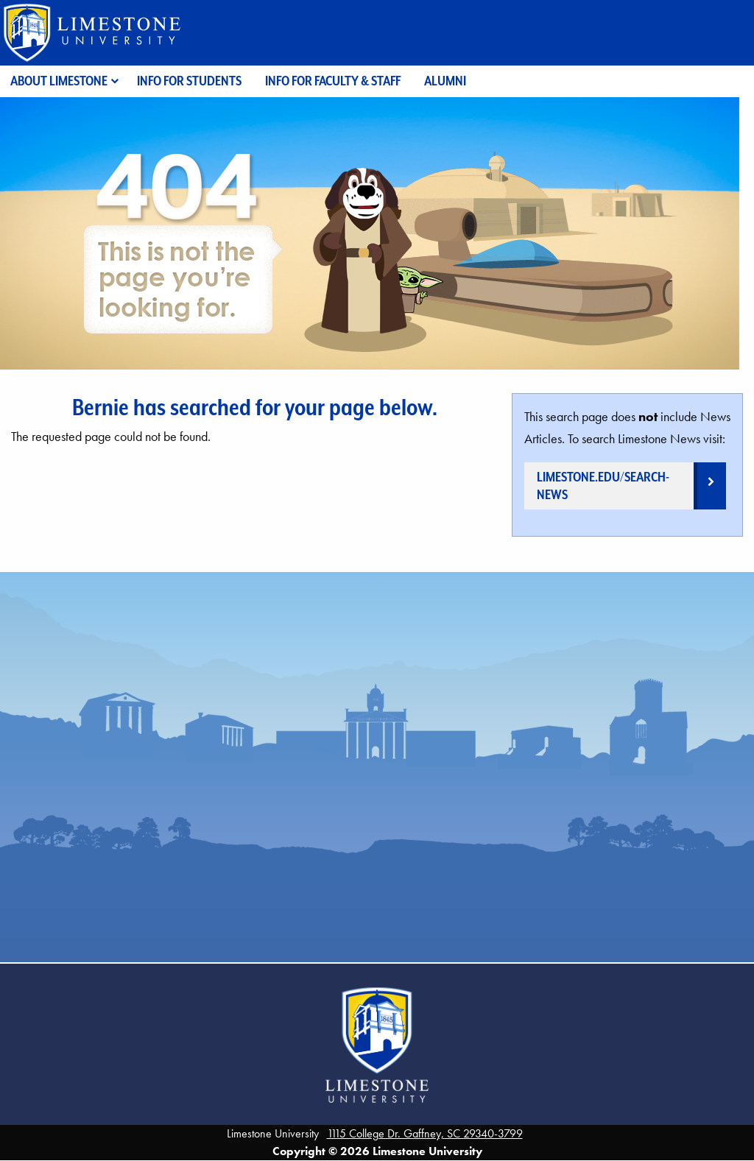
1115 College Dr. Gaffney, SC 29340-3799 (425, 1133)
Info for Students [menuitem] (189, 80)
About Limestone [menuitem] (59, 80)
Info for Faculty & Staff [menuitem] (333, 80)
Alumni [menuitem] (445, 80)
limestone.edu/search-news (603, 485)
